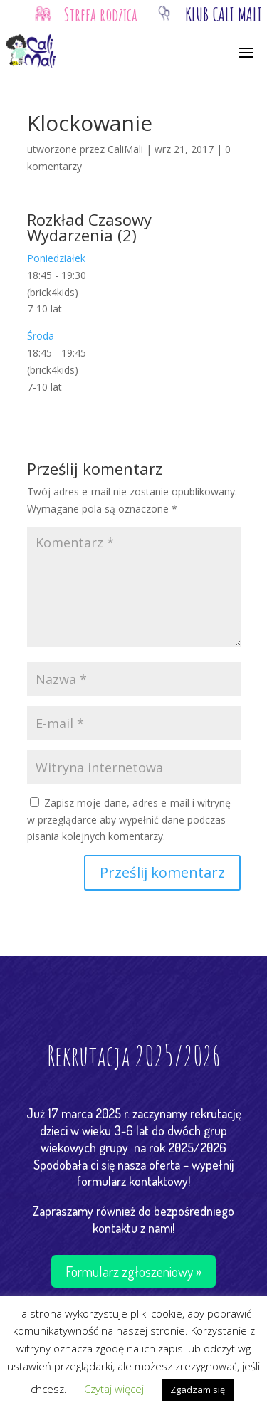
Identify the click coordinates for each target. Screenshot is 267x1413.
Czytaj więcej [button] (114, 1389)
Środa (40, 335)
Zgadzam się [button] (197, 1389)
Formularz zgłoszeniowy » (133, 1271)
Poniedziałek (56, 258)
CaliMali (125, 149)
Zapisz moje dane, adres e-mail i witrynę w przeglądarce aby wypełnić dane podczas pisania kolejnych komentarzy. (129, 820)
